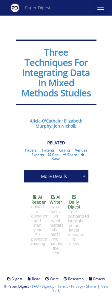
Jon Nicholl (64, 126)
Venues (81, 150)
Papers (31, 150)
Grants (64, 150)
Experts (37, 154)
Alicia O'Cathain (46, 121)
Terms (62, 286)
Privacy (77, 286)
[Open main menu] (100, 8)
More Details (54, 176)
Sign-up (48, 286)
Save (56, 158)
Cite (55, 154)
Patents (48, 150)
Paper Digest (30, 8)
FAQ (35, 286)
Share (72, 154)
